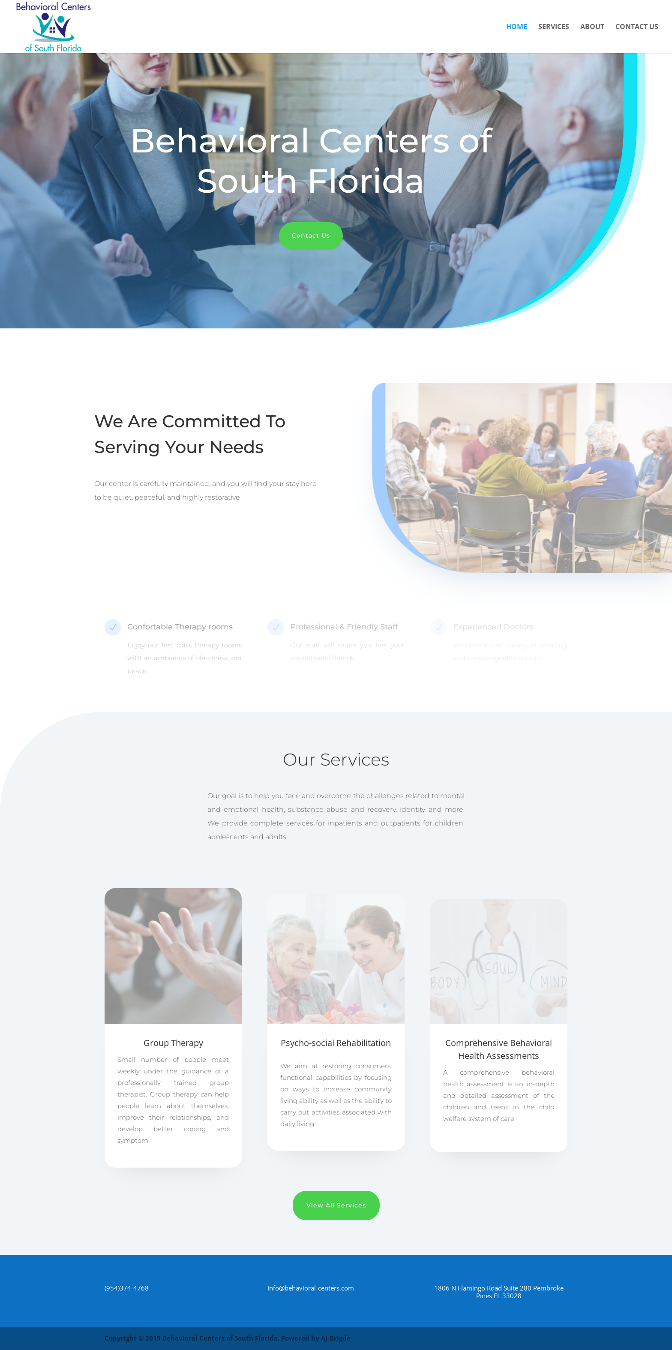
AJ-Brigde (336, 1338)
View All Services (336, 1205)
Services (553, 27)
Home (516, 27)
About (592, 27)
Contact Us (636, 27)
